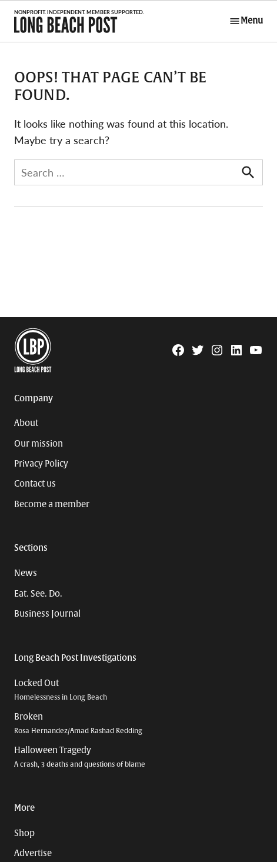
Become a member (51, 504)
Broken (78, 723)
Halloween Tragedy (79, 757)
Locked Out (60, 690)
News (25, 573)
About (26, 423)
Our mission (38, 443)
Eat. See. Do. (38, 593)
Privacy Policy (41, 463)
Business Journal (47, 613)
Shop (24, 833)
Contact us (35, 483)
